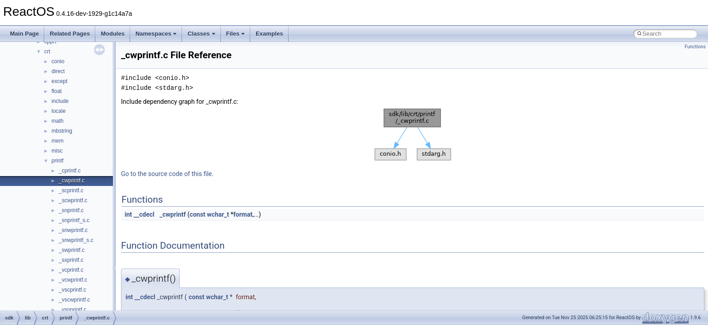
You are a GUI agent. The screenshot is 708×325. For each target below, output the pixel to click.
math (57, 121)
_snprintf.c (71, 210)
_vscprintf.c (72, 290)
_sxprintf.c (71, 260)
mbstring (61, 131)
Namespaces (156, 33)
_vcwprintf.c (73, 280)
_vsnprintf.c (72, 309)
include (60, 101)
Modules (113, 33)
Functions (695, 47)
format (242, 214)
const (197, 214)
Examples (269, 33)
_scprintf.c (71, 190)
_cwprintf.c (71, 180)
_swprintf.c (71, 250)
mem (57, 141)
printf (57, 161)
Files (235, 33)
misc (57, 151)
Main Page (24, 33)
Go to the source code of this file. (167, 173)
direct (58, 71)
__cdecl (144, 214)
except (59, 81)
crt (47, 51)
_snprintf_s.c (74, 220)
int (128, 214)
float (56, 91)
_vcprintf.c (71, 270)
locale (58, 111)
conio (58, 61)
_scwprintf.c (73, 200)
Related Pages (70, 33)
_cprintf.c (70, 170)
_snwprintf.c (73, 230)
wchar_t (218, 214)
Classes (201, 33)
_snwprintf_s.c (76, 240)
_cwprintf (172, 214)
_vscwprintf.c (74, 300)
